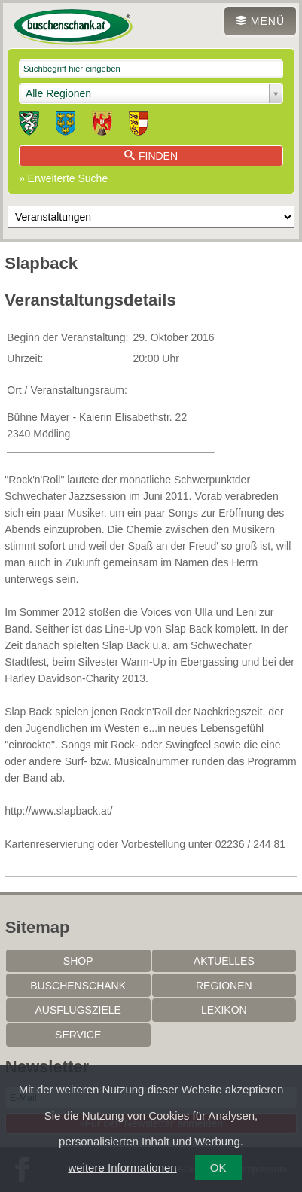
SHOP (78, 961)
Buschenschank (78, 986)
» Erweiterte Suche (63, 178)
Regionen (224, 986)
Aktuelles (224, 961)
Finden (151, 156)
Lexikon (224, 1010)
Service (78, 1035)
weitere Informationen (122, 1167)
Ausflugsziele (77, 1010)
